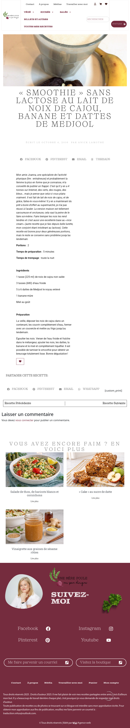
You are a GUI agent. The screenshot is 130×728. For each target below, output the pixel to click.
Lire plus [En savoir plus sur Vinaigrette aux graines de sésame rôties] (34, 558)
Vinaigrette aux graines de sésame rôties (34, 550)
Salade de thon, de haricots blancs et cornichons (34, 493)
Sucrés (47, 12)
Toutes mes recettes (38, 26)
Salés (65, 12)
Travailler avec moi (77, 4)
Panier (93, 683)
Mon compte (111, 683)
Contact (30, 4)
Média (48, 683)
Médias (57, 4)
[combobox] (97, 19)
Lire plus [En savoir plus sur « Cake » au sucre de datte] (95, 498)
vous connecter (24, 420)
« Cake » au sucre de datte (95, 492)
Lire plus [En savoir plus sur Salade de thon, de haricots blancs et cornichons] (34, 501)
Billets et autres (36, 19)
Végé (29, 12)
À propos (44, 4)
